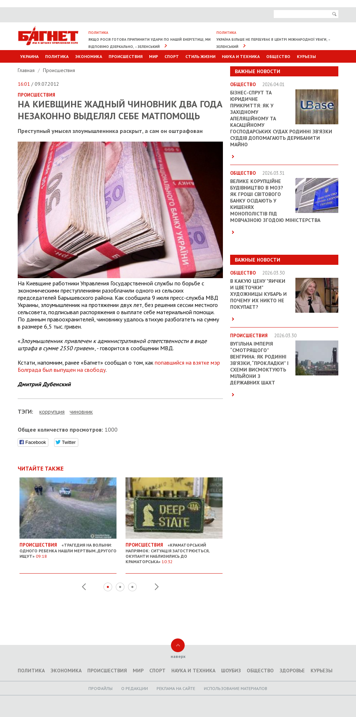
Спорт (171, 56)
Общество (278, 56)
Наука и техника (241, 56)
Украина (29, 56)
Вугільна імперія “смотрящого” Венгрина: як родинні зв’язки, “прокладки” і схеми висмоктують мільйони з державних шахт (259, 363)
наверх (178, 656)
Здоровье (292, 670)
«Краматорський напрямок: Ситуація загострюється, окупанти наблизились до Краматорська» (174, 551)
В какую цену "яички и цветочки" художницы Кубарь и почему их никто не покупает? (258, 294)
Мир (153, 56)
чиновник (81, 411)
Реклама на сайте (176, 688)
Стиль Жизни (200, 56)
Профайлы (100, 688)
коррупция (52, 411)
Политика (57, 56)
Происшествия (125, 56)
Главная (27, 70)
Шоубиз (231, 670)
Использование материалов (235, 688)
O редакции (134, 688)
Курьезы (306, 56)
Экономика (88, 56)
